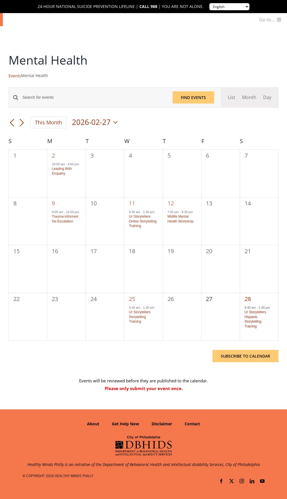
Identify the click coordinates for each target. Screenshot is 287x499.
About (93, 423)
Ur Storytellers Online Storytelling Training (142, 221)
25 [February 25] (132, 299)
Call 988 (148, 6)
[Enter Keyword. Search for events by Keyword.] (94, 97)
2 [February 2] (53, 155)
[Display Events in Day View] (267, 97)
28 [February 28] (248, 299)
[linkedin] (252, 481)
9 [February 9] (53, 203)
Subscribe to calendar (245, 356)
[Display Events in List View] (231, 97)
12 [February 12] (171, 203)
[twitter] (231, 481)
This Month (48, 122)
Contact (192, 423)
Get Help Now (125, 423)
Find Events (193, 97)
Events (15, 76)
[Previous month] (12, 122)
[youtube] (262, 481)
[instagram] (241, 481)
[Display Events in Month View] (249, 97)
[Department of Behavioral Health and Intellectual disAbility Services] (143, 437)
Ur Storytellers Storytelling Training (139, 316)
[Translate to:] (229, 6)
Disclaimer (162, 423)
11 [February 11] (132, 203)
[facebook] (221, 481)
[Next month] (21, 122)
